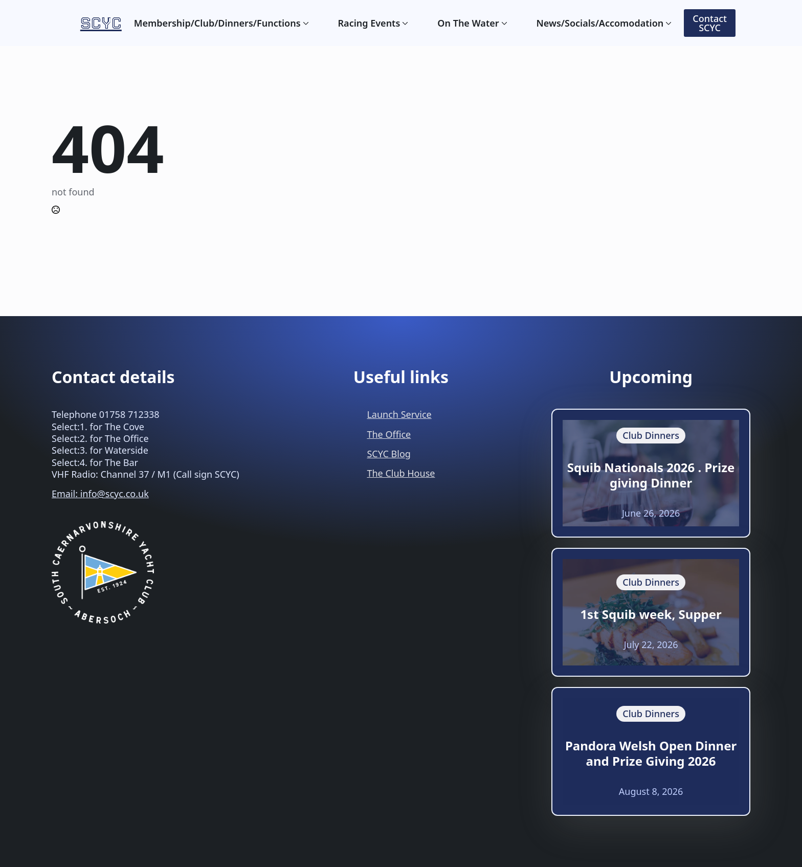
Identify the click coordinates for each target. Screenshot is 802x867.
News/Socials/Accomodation (600, 23)
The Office (389, 434)
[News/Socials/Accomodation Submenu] (667, 23)
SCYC (101, 23)
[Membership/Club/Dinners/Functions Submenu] (305, 23)
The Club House (401, 473)
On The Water (468, 23)
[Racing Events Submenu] (404, 23)
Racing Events (369, 23)
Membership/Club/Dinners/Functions (217, 23)
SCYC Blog (388, 454)
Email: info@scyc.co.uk (100, 493)
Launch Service (399, 414)
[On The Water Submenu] (503, 23)
